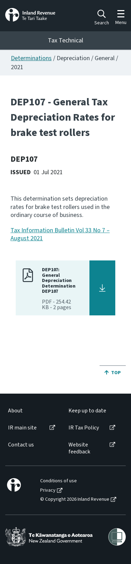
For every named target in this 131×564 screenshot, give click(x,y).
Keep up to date (87, 411)
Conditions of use (58, 481)
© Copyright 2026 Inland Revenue (74, 499)
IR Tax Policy (83, 428)
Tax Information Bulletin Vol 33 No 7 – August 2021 (60, 234)
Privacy (48, 490)
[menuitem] (31, 411)
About (15, 411)
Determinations (31, 58)
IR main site (22, 428)
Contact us (21, 445)
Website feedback (79, 448)
